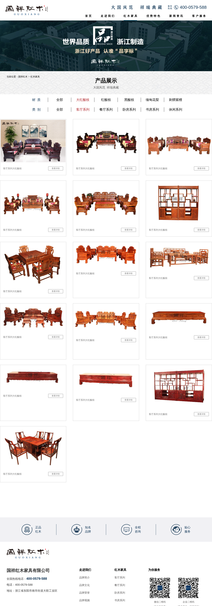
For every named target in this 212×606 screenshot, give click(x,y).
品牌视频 (84, 600)
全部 (59, 100)
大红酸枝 (82, 100)
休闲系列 (175, 109)
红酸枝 (106, 100)
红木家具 (131, 16)
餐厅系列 (106, 109)
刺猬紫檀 (175, 100)
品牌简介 (84, 577)
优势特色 (153, 16)
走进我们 (108, 16)
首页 (88, 16)
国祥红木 (22, 76)
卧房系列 (129, 109)
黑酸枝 (129, 100)
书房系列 (152, 109)
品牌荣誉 (84, 592)
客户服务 (199, 16)
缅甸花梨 (152, 100)
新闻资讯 (176, 16)
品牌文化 (84, 585)
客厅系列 (82, 109)
